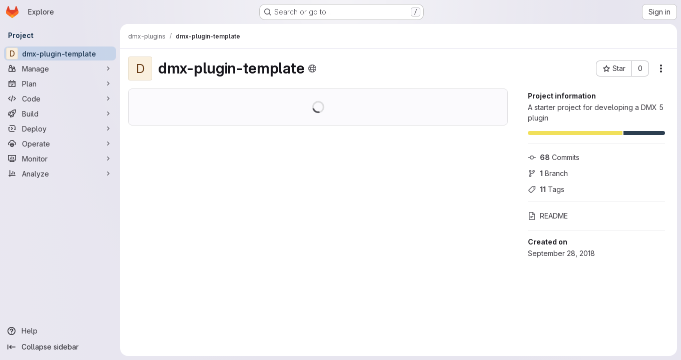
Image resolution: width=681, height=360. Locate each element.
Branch (548, 173)
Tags (546, 189)
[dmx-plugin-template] (60, 53)
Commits (553, 157)
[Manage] (60, 69)
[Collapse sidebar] (60, 347)
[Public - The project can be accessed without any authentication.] (312, 68)
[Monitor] (60, 159)
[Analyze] (60, 173)
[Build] (60, 113)
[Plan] (60, 83)
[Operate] (60, 143)
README (548, 216)
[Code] (60, 99)
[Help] (60, 331)
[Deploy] (60, 129)
